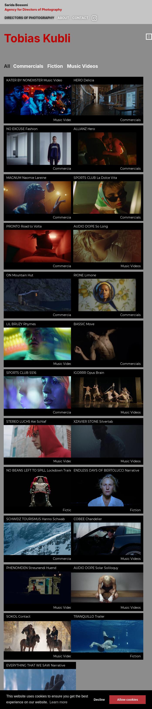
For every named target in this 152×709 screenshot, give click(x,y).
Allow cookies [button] (127, 699)
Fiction (57, 66)
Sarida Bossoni (76, 7)
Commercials (30, 66)
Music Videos (86, 66)
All (7, 66)
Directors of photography (31, 17)
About (67, 17)
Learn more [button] (59, 702)
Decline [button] (99, 699)
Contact (84, 17)
